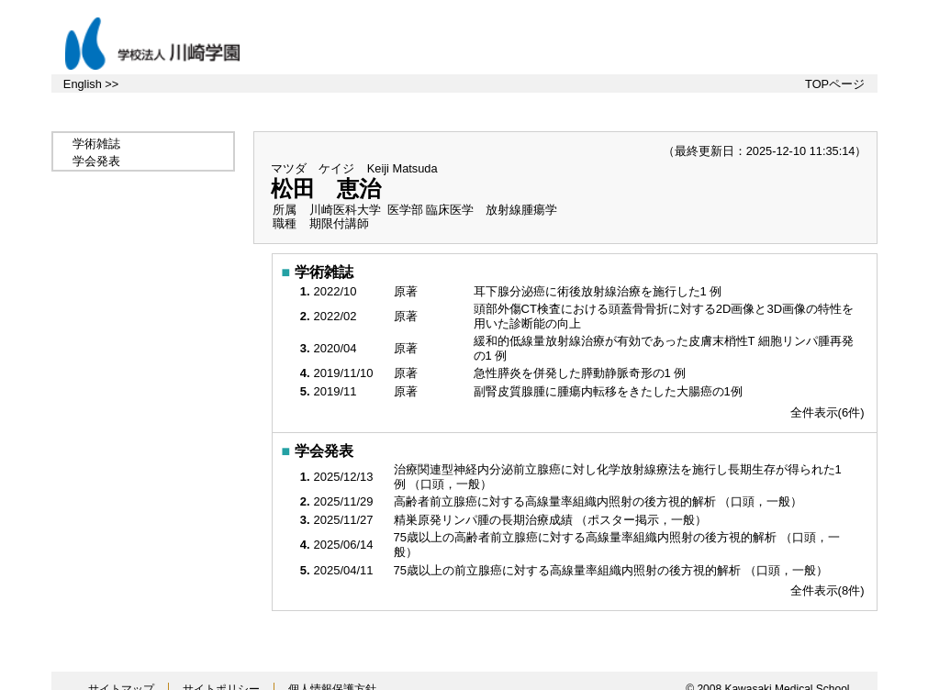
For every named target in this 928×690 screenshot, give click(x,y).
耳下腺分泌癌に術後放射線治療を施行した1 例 (599, 291)
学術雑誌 (96, 143)
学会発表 (96, 161)
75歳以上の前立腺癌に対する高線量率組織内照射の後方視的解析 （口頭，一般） (613, 570)
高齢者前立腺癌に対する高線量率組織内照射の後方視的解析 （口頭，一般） (600, 501)
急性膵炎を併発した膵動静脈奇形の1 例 (581, 373)
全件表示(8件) (827, 590)
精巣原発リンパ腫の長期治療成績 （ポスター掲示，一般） (552, 520)
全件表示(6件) (827, 412)
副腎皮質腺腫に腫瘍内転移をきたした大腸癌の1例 (610, 391)
